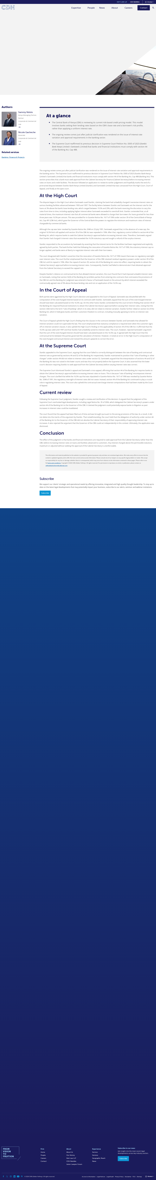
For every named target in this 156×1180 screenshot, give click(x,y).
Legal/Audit (110, 1176)
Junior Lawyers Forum (74, 1164)
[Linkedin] (14, 1176)
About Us (69, 1152)
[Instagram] (10, 1176)
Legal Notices (101, 1176)
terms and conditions (54, 463)
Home (43, 1152)
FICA (134, 1176)
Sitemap (139, 1176)
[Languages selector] (149, 2)
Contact (44, 1161)
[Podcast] (22, 1176)
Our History (70, 1155)
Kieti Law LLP (122, 2)
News (102, 7)
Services (95, 1155)
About (114, 7)
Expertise (76, 7)
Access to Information (88, 1176)
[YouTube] (18, 1176)
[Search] (153, 8)
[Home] (8, 7)
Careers (128, 7)
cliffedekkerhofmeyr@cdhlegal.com (56, 465)
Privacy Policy (119, 1176)
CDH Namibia (135, 2)
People (91, 7)
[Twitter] (7, 1176)
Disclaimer (128, 1176)
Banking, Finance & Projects (13, 157)
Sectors (95, 1152)
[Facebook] (3, 1176)
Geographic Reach (98, 1158)
